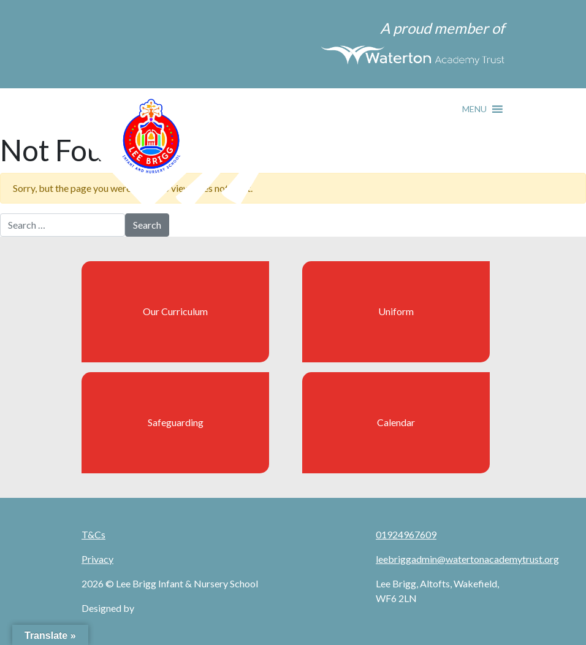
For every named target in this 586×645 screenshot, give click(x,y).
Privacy (97, 559)
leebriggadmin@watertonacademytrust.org (467, 559)
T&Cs (93, 534)
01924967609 (406, 534)
